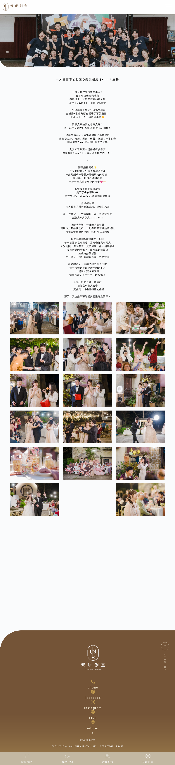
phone (93, 687)
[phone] (93, 682)
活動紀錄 (107, 762)
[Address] (93, 722)
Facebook (93, 698)
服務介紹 (67, 762)
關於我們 (27, 762)
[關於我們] (27, 756)
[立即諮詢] (147, 756)
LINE (93, 718)
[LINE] (93, 712)
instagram (93, 708)
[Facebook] (93, 692)
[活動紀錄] (107, 756)
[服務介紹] (67, 756)
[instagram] (93, 702)
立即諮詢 (148, 762)
